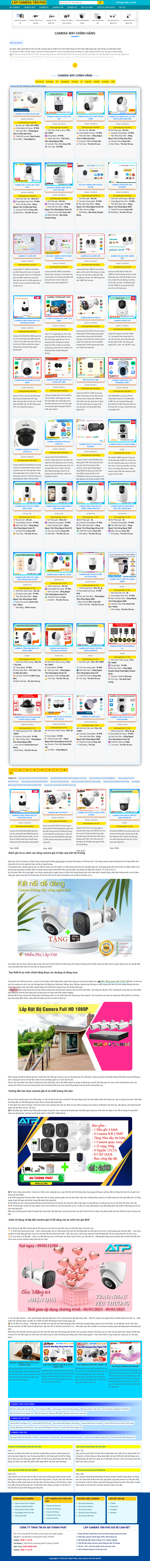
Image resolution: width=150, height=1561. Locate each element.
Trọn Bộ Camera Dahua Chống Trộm (96, 1437)
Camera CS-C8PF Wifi (90, 717)
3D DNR (96, 82)
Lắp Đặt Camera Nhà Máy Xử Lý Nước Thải (58, 1366)
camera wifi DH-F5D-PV (90, 318)
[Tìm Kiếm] (78, 2)
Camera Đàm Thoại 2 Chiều (24, 1509)
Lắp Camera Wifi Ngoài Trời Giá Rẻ (47, 1427)
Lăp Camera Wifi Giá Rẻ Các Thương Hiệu (86, 782)
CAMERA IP (44, 7)
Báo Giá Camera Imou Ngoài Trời (21, 1413)
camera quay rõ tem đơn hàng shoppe (65, 1409)
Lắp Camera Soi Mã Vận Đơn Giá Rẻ (22, 1470)
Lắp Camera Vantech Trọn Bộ (71, 1437)
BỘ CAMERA (15, 7)
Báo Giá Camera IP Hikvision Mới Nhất (48, 1413)
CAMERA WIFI (29, 7)
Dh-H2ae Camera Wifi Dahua (125, 1366)
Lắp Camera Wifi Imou (86, 1516)
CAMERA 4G (72, 7)
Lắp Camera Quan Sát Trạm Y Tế (92, 1365)
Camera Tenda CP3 (122, 320)
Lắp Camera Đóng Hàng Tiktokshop (90, 1470)
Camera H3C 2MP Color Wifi (27, 114)
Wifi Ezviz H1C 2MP (91, 380)
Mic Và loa (39, 82)
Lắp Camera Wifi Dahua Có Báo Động (66, 1423)
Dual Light (49, 82)
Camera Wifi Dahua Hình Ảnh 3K (21, 1427)
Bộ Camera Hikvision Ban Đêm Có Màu (24, 1437)
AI (81, 82)
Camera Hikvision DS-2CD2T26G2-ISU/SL (33, 778)
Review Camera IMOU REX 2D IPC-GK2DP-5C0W (25, 1364)
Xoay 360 (88, 82)
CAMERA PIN (57, 7)
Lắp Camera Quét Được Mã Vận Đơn (91, 1447)
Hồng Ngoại (65, 82)
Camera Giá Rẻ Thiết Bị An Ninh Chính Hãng (28, 86)
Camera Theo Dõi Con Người (25, 1503)
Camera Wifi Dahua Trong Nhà (92, 1423)
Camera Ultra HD (52, 1518)
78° (57, 82)
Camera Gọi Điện (21, 1516)
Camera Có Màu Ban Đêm (24, 1506)
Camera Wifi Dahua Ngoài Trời (71, 1427)
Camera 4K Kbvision (53, 1506)
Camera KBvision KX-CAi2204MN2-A (102, 778)
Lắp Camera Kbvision (85, 1503)
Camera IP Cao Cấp (53, 1515)
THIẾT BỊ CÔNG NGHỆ (106, 7)
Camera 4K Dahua (52, 1512)
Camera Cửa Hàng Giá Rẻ (60, 782)
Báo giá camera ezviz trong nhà (75, 1413)
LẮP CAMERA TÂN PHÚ (29, 2)
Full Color (75, 82)
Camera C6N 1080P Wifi (90, 256)
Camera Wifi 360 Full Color (41, 1423)
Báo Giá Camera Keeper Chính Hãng (116, 782)
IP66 (112, 82)
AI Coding (105, 82)
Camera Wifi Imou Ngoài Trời (20, 1423)
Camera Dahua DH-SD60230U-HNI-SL (34, 782)
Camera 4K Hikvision (53, 1509)
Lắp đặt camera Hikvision (87, 1513)
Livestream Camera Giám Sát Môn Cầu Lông (60, 785)
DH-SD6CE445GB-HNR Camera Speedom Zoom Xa (69, 778)
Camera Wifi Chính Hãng (75, 33)
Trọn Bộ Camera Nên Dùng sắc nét (123, 1437)
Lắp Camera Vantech (85, 1506)
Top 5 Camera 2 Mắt (43, 1409)
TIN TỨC (122, 7)
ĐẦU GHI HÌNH (87, 7)
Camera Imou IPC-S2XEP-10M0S (122, 444)
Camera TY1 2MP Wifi (27, 256)
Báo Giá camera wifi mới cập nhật (22, 1409)
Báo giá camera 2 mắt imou (90, 1409)
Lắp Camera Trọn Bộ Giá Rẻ (49, 1437)
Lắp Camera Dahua (85, 1509)
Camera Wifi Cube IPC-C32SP (59, 575)
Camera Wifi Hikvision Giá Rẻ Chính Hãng (119, 1423)
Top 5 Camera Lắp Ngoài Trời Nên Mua (116, 1409)
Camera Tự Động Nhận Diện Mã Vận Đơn (24, 1447)
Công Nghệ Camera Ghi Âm (24, 1513)
